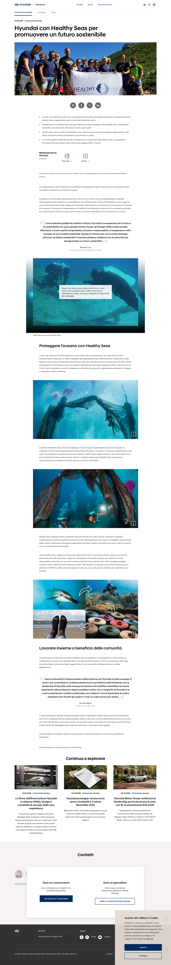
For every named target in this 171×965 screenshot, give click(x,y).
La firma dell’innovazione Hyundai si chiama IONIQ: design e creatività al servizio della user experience (36, 803)
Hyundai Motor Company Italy (50, 936)
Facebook (81, 105)
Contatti (42, 159)
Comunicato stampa (23, 12)
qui (72, 296)
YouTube (100, 937)
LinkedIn (98, 105)
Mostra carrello (144, 4)
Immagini (42, 12)
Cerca (149, 4)
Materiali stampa (105, 4)
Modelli (80, 4)
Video (53, 12)
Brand (90, 4)
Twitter (90, 105)
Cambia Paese (154, 4)
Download (133, 434)
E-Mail (73, 105)
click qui (149, 939)
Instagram (87, 937)
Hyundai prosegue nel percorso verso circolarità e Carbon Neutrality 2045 (85, 801)
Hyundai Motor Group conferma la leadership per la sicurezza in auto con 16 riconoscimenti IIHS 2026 (135, 801)
